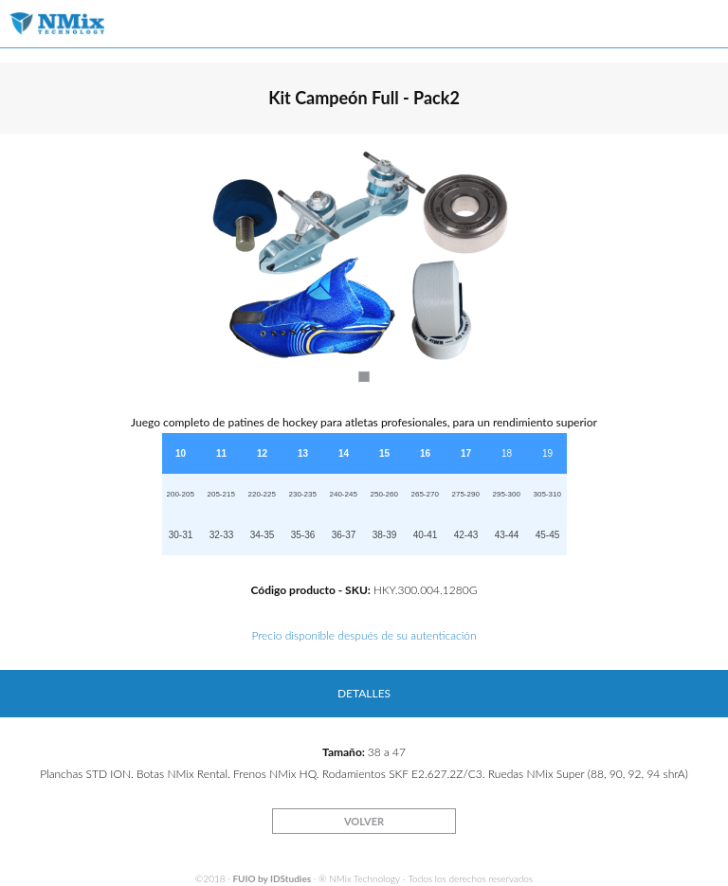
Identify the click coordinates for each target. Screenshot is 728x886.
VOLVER (364, 821)
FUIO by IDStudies (271, 878)
